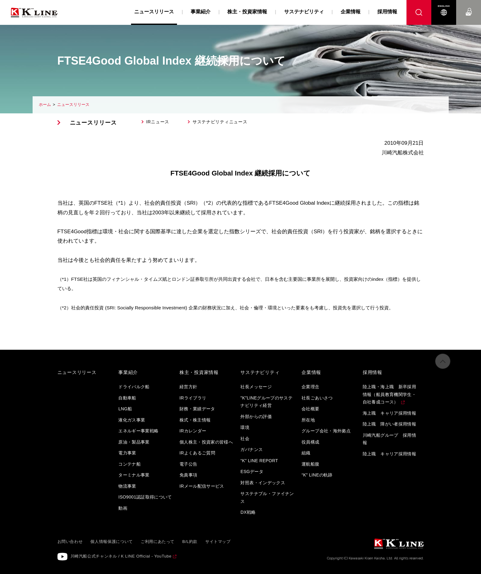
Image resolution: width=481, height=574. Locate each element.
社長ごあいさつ (317, 397)
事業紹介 (201, 11)
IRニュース (157, 121)
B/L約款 (189, 541)
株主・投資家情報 (247, 11)
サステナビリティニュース (220, 121)
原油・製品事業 (133, 442)
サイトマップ (218, 541)
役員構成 (310, 442)
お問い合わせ (469, 6)
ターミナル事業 (133, 474)
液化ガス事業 (131, 419)
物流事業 (127, 486)
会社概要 (310, 408)
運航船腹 (310, 464)
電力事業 (127, 452)
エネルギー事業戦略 (138, 430)
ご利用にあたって (158, 541)
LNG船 (125, 408)
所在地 (308, 419)
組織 (306, 452)
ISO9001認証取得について (145, 496)
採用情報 (387, 11)
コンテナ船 (129, 464)
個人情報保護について (111, 541)
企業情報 (351, 11)
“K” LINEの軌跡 (317, 474)
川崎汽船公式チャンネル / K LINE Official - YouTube (121, 556)
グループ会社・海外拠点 (326, 430)
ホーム (45, 104)
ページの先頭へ (443, 367)
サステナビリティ (304, 11)
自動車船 (127, 397)
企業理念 (310, 386)
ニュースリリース (73, 104)
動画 (122, 508)
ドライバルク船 (133, 386)
